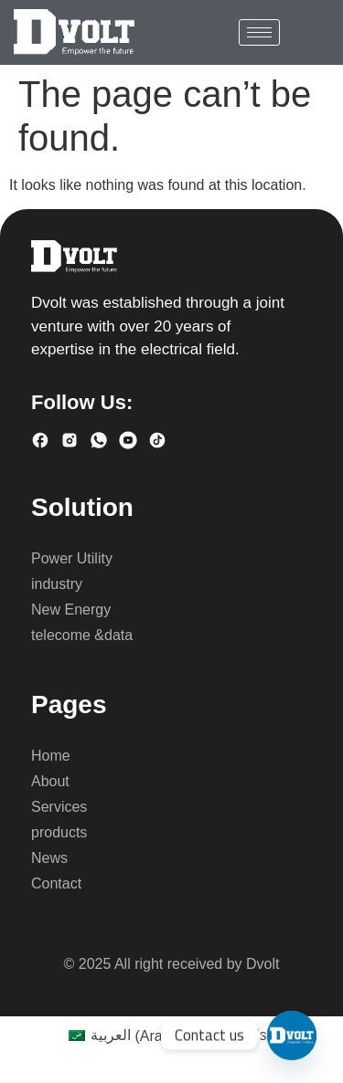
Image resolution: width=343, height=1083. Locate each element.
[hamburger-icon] (259, 32)
